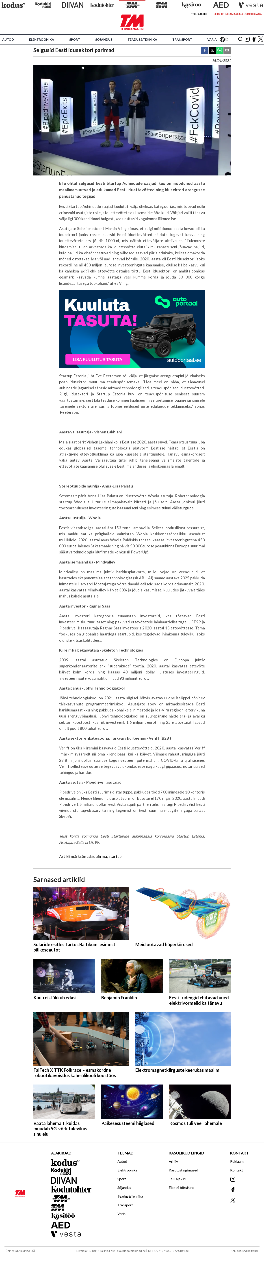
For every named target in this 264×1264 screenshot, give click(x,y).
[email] (227, 51)
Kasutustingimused (183, 1170)
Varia (212, 39)
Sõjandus (103, 39)
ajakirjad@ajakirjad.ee (131, 1251)
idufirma (99, 856)
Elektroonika (41, 39)
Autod (8, 39)
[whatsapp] (219, 51)
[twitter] (212, 51)
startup (115, 856)
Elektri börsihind (181, 1187)
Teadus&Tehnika (142, 39)
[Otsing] (240, 39)
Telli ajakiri (199, 14)
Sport (74, 39)
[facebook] (204, 51)
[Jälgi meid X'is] (260, 39)
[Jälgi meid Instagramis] (247, 39)
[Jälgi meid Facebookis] (254, 39)
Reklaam (237, 1161)
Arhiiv (173, 1161)
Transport (182, 39)
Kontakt (236, 1170)
